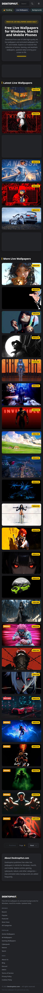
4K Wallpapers (7, 937)
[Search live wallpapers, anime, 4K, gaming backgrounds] (24, 3)
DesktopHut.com (13, 986)
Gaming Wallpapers (9, 941)
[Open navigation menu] (38, 3)
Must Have (5, 922)
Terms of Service (8, 973)
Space (4, 951)
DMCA (4, 970)
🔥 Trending (7, 10)
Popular (4, 915)
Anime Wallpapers (8, 934)
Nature (4, 947)
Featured (5, 919)
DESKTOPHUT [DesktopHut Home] (10, 3)
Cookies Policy (7, 980)
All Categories (7, 925)
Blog (3, 963)
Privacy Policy (6, 976)
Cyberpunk (6, 944)
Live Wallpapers (22, 10)
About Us (5, 960)
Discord (4, 966)
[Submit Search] (32, 3)
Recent (4, 912)
